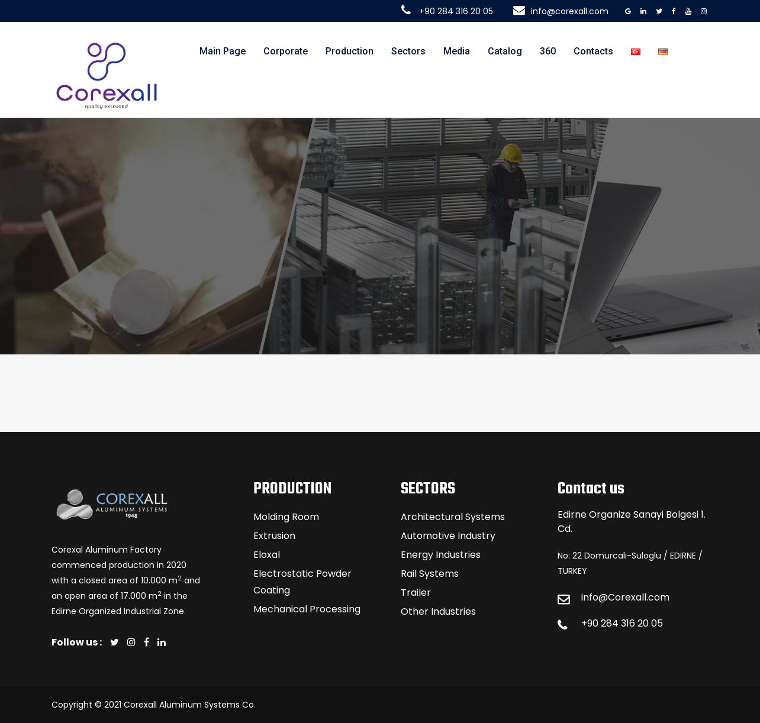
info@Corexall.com (625, 597)
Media (456, 51)
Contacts (593, 51)
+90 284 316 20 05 (622, 623)
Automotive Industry (448, 536)
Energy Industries (441, 554)
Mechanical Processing (306, 609)
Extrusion (274, 536)
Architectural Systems (453, 517)
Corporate (285, 51)
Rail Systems (430, 573)
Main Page (222, 51)
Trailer (416, 592)
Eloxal (266, 554)
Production (349, 51)
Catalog (505, 51)
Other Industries (438, 611)
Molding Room (286, 517)
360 (548, 51)
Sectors (408, 51)
